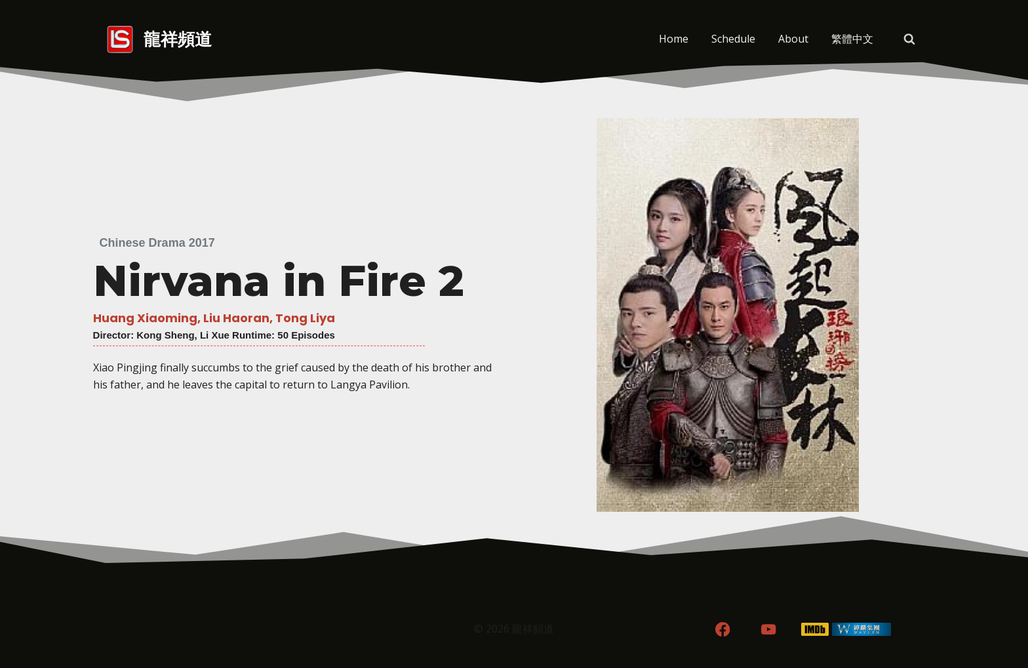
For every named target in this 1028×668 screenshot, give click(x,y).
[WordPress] (862, 629)
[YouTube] (768, 629)
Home (673, 38)
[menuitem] (852, 39)
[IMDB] (815, 629)
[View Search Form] (909, 39)
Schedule (733, 38)
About (793, 38)
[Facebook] (722, 629)
